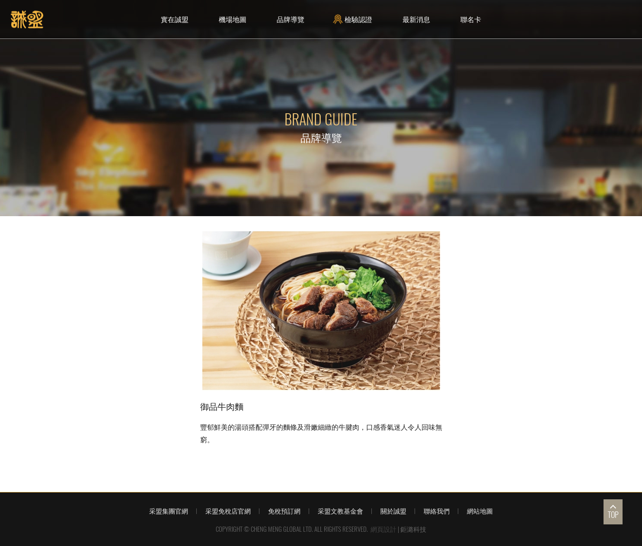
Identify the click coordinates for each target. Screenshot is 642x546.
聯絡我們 (437, 511)
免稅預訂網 (284, 511)
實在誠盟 (174, 19)
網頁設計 (383, 529)
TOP (613, 514)
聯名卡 (470, 19)
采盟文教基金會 (340, 511)
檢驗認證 (353, 19)
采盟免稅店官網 (228, 511)
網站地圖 (480, 511)
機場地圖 (232, 19)
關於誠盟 (393, 511)
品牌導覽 (290, 19)
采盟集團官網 (168, 511)
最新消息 (416, 19)
